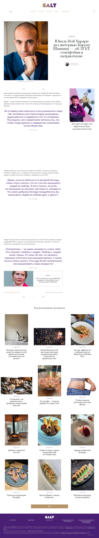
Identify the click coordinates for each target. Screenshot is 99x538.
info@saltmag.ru (69, 528)
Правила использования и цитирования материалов (86, 521)
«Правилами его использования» (35, 530)
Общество (72, 36)
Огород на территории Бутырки (16, 496)
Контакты (49, 520)
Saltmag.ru (14, 526)
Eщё (49, 506)
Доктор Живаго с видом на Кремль (49, 496)
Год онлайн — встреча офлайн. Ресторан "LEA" (49, 402)
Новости (33, 11)
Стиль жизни (65, 11)
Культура (41, 11)
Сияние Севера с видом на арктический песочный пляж (49, 452)
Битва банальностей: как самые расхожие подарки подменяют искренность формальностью (49, 354)
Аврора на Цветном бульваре (82, 451)
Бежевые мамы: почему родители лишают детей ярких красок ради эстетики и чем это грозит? (16, 354)
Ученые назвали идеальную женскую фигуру (82, 402)
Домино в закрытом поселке (16, 451)
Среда (56, 11)
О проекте (12, 520)
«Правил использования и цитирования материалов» (73, 533)
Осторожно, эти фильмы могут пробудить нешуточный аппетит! (16, 402)
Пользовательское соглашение (68, 520)
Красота (49, 11)
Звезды (48, 275)
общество (13, 292)
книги (7, 292)
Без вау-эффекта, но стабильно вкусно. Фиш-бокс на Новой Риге (82, 353)
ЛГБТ (18, 292)
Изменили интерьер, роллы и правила (82, 496)
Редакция (31, 520)
